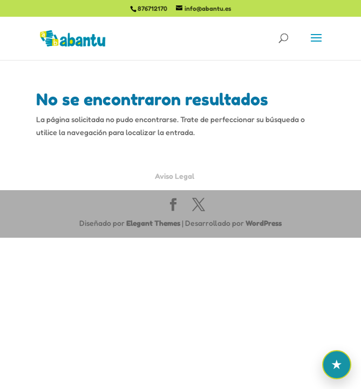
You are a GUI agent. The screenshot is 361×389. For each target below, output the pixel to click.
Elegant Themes (153, 222)
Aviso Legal (174, 175)
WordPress (264, 222)
